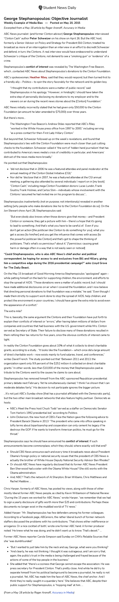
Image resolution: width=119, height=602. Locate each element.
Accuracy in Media (63, 592)
